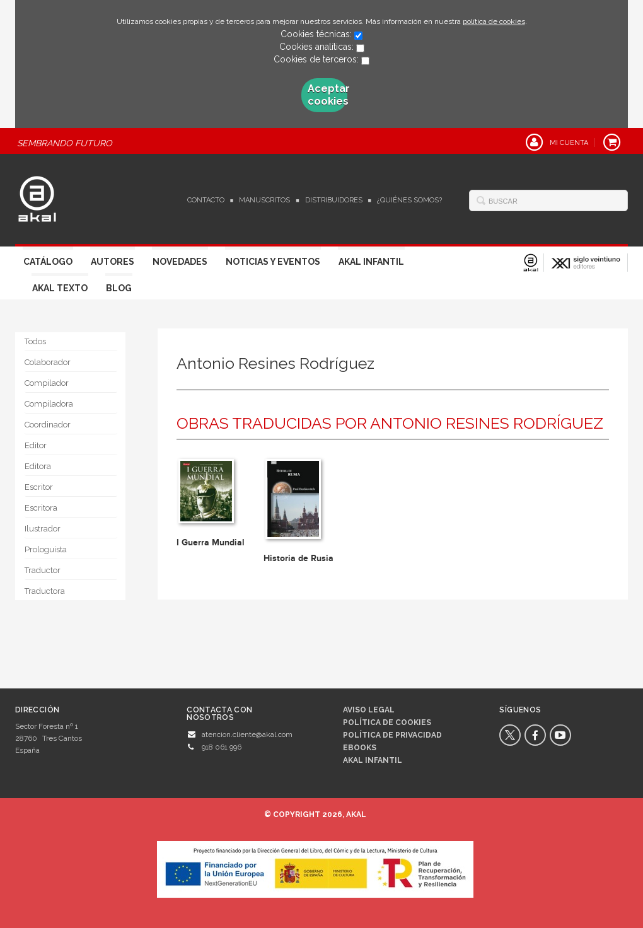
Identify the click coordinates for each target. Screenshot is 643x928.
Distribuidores (333, 200)
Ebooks (359, 747)
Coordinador (48, 424)
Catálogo (47, 262)
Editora (38, 466)
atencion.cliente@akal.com (247, 734)
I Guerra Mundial (211, 542)
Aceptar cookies (328, 95)
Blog (119, 288)
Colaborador (48, 362)
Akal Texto (60, 288)
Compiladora (49, 404)
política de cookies (494, 21)
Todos (35, 341)
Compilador (47, 383)
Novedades (180, 262)
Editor (36, 445)
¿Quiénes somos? (409, 200)
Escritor (39, 487)
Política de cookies (387, 722)
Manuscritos (264, 200)
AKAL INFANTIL (372, 760)
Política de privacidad (392, 735)
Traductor (43, 570)
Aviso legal (369, 709)
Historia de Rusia (298, 558)
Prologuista (46, 549)
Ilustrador (43, 528)
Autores (112, 262)
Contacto (205, 200)
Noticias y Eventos (273, 262)
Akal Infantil (371, 262)
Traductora (45, 591)
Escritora (41, 508)
